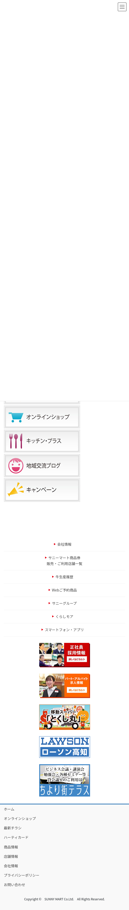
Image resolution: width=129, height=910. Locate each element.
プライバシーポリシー (21, 875)
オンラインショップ (20, 818)
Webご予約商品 (64, 590)
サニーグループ (64, 603)
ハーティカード (16, 837)
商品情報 (11, 846)
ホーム (9, 809)
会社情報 (64, 544)
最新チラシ (13, 827)
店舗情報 (11, 856)
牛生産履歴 (64, 576)
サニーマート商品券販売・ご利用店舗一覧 (64, 560)
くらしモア (64, 616)
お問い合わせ (14, 884)
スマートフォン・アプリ (64, 629)
